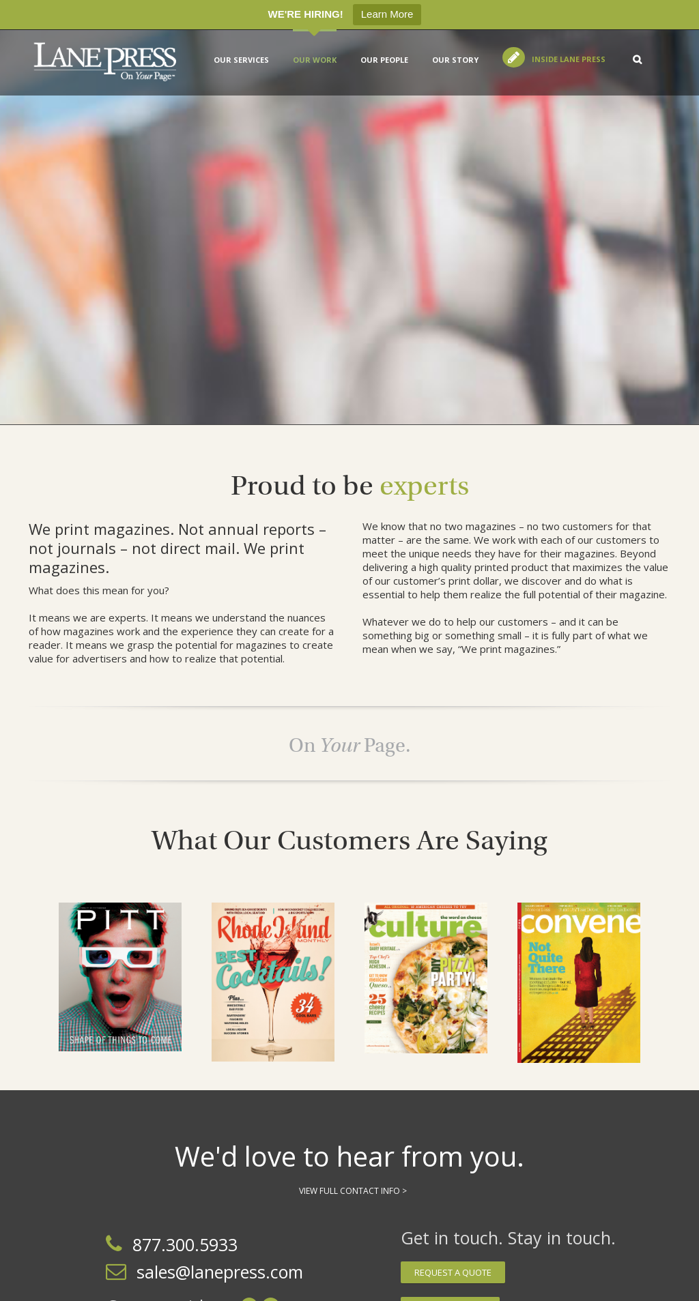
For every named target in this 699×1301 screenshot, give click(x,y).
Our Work (315, 60)
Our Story (455, 60)
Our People (384, 60)
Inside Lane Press (568, 59)
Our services (241, 60)
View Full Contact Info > (353, 1191)
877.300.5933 (185, 1244)
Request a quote (452, 1272)
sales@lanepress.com (220, 1271)
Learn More (387, 14)
